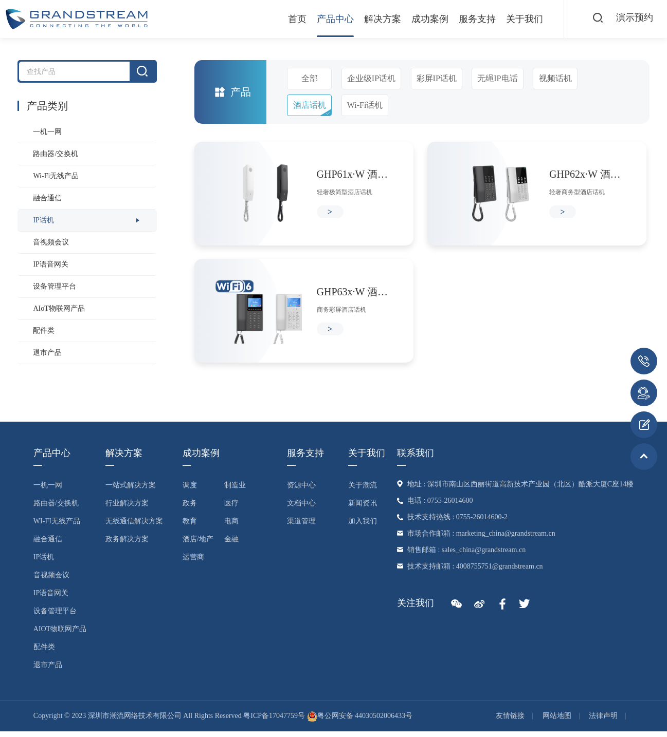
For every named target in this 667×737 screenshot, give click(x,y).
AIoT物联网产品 (58, 308)
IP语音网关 (50, 264)
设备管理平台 (54, 286)
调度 (190, 491)
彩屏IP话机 (437, 78)
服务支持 (469, 19)
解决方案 (374, 19)
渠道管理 (301, 527)
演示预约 (633, 18)
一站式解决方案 (130, 491)
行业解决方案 (127, 509)
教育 (190, 527)
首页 (289, 19)
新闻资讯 (362, 509)
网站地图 (557, 721)
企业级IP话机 (371, 78)
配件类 (44, 330)
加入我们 (362, 527)
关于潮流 (362, 491)
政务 (190, 509)
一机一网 (47, 132)
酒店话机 (309, 105)
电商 (231, 527)
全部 (309, 78)
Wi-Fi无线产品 (56, 176)
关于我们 (516, 19)
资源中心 (301, 491)
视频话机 (555, 78)
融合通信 (47, 198)
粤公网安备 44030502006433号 (360, 721)
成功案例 (422, 19)
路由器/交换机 (55, 154)
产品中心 (327, 19)
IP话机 (43, 220)
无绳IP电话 (497, 78)
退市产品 (47, 352)
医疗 (231, 509)
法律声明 (603, 721)
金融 (231, 545)
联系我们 (415, 458)
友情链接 (510, 721)
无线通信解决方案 (134, 527)
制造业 (235, 491)
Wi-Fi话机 (365, 105)
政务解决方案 (127, 545)
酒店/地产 (198, 545)
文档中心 (301, 509)
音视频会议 (51, 242)
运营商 (193, 562)
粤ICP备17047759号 (274, 721)
